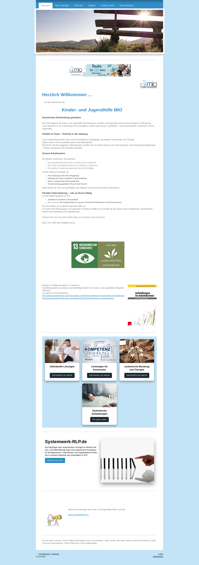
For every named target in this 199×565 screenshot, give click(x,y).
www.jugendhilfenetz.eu (78, 515)
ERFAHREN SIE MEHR (62, 375)
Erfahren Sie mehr (55, 460)
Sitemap (55, 554)
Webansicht (158, 556)
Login (160, 554)
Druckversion (43, 554)
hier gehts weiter (99, 419)
